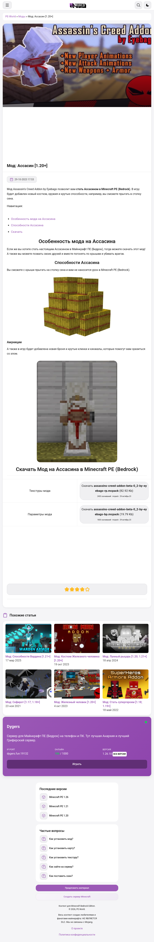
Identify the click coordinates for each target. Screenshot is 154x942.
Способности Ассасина (27, 225)
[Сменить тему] (147, 5)
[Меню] (7, 5)
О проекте (77, 928)
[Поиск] (138, 5)
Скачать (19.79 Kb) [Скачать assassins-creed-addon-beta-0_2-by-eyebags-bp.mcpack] (114, 514)
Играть (77, 764)
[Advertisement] (77, 134)
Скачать (17, 231)
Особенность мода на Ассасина (33, 219)
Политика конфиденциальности (77, 934)
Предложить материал (77, 888)
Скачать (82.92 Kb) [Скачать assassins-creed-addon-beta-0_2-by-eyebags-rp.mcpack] (114, 490)
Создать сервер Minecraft (77, 896)
